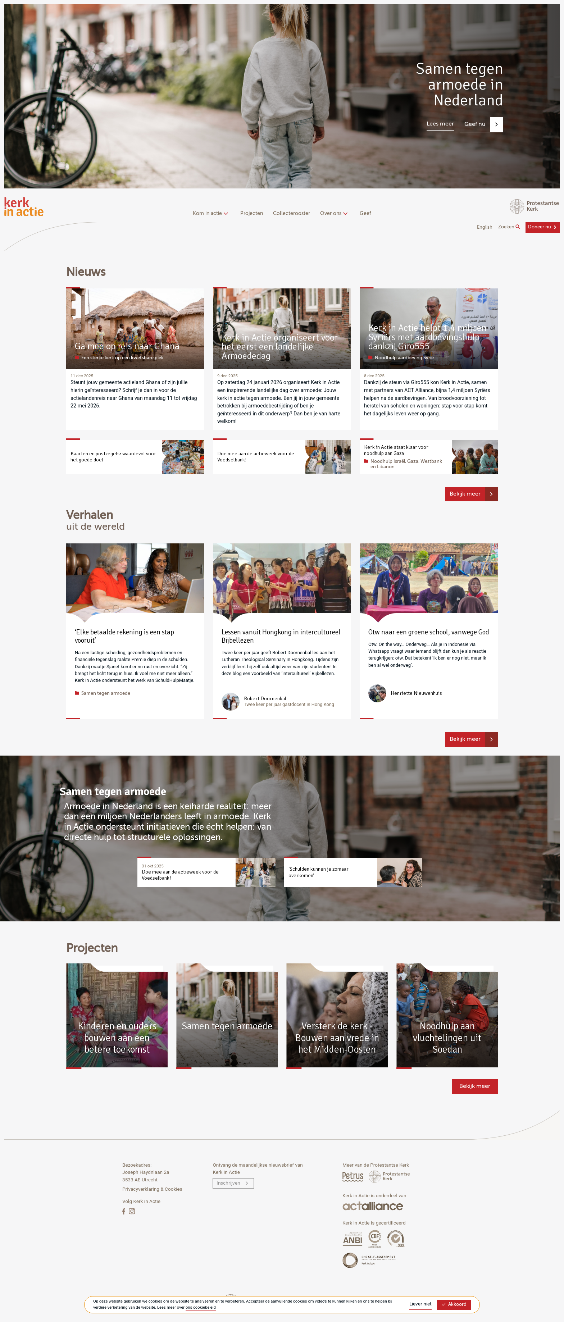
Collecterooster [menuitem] (291, 213)
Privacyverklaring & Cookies (152, 1189)
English (484, 227)
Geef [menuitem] (365, 213)
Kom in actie (209, 213)
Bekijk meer (465, 494)
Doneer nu (539, 227)
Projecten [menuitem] (251, 213)
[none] (211, 214)
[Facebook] (124, 1211)
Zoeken (509, 226)
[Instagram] (132, 1211)
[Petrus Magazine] (353, 1176)
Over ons (333, 213)
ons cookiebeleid (201, 1307)
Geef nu (475, 124)
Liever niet (420, 1304)
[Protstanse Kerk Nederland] (389, 1176)
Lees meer (440, 124)
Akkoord (454, 1304)
